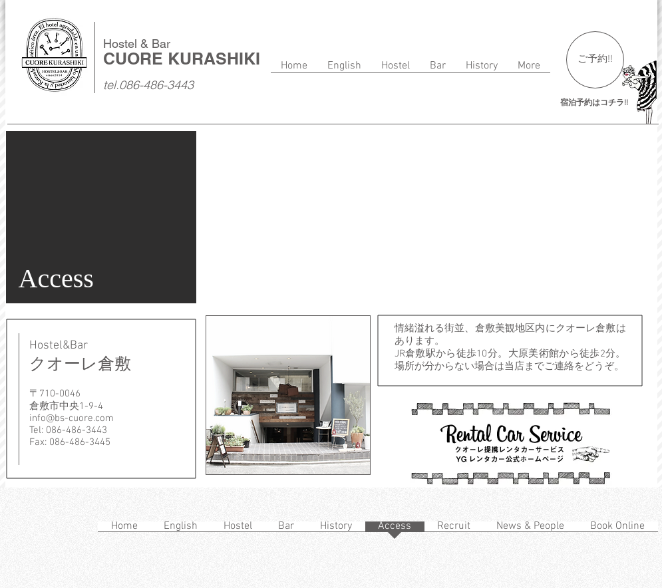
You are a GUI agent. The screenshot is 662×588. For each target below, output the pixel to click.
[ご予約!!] (595, 59)
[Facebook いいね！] (33, 528)
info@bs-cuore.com (71, 418)
